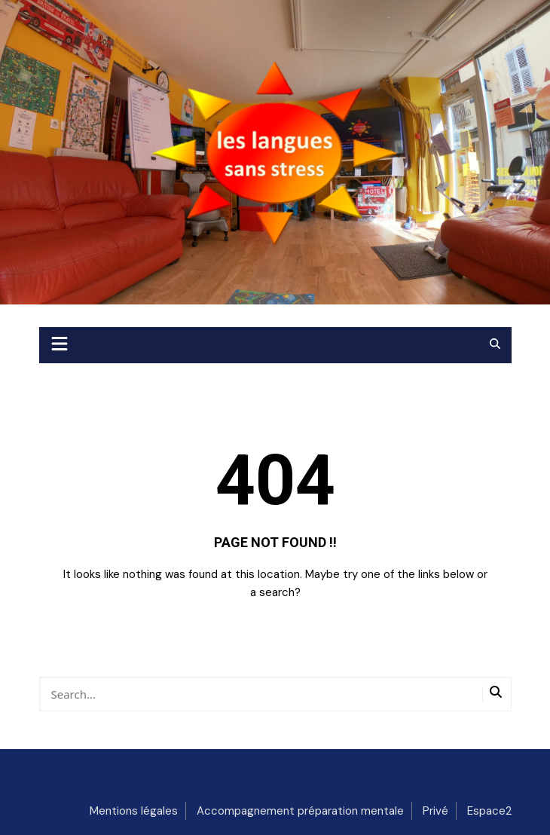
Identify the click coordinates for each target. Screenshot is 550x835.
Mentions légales (134, 810)
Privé (435, 810)
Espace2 (489, 810)
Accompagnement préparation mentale (300, 810)
